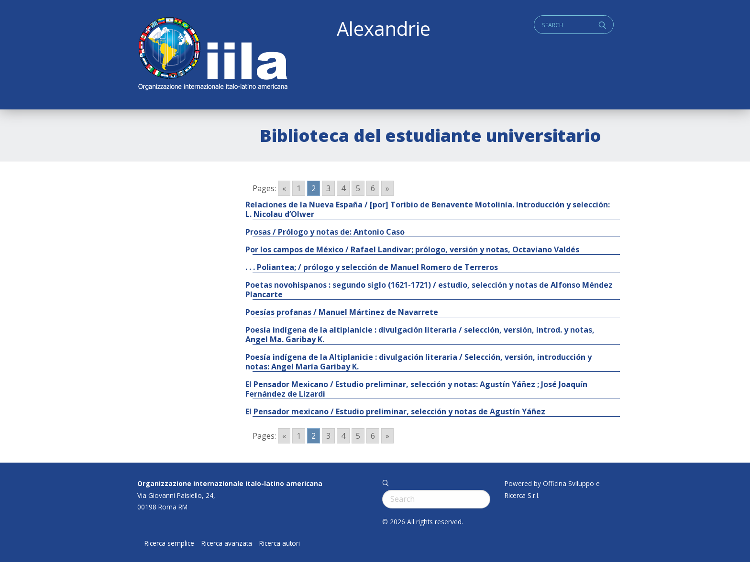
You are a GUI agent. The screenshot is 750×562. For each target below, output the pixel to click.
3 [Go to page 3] (328, 188)
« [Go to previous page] (284, 188)
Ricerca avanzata (226, 543)
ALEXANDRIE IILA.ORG (212, 54)
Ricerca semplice (169, 543)
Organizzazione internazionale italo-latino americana (229, 483)
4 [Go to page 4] (343, 188)
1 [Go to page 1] (299, 188)
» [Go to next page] (387, 188)
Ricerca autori (279, 543)
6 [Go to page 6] (373, 188)
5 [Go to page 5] (358, 188)
